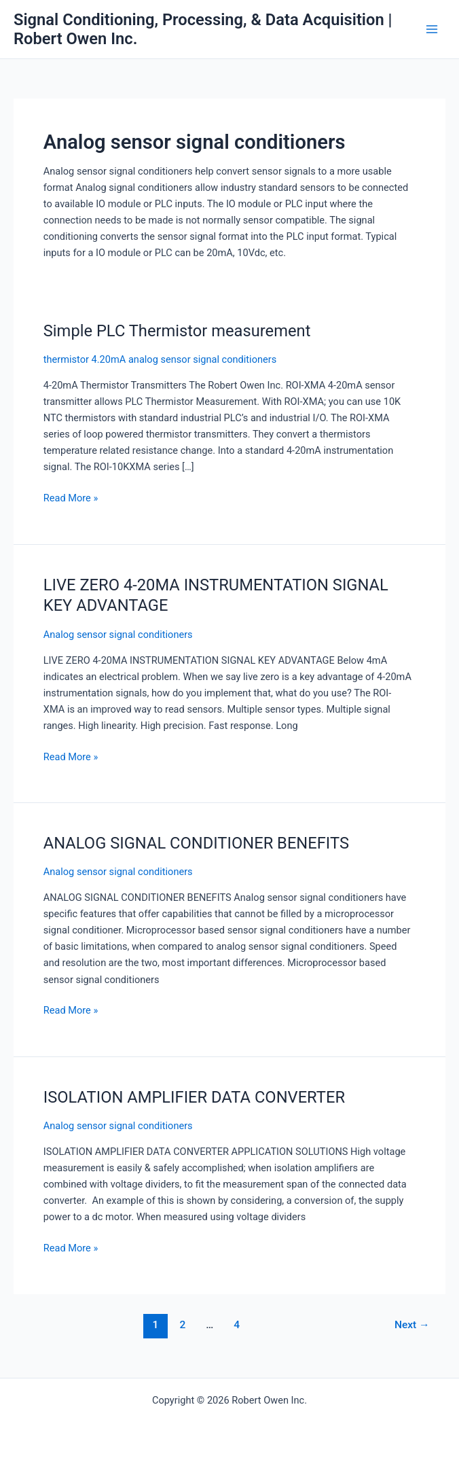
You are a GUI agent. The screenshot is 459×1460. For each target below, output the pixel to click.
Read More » (70, 498)
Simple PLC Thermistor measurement (177, 330)
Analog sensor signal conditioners (118, 634)
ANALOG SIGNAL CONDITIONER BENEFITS (196, 843)
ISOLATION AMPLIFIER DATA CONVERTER (194, 1097)
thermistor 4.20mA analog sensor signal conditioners (159, 359)
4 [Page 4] (237, 1325)
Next (412, 1325)
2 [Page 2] (182, 1325)
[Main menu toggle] (431, 29)
